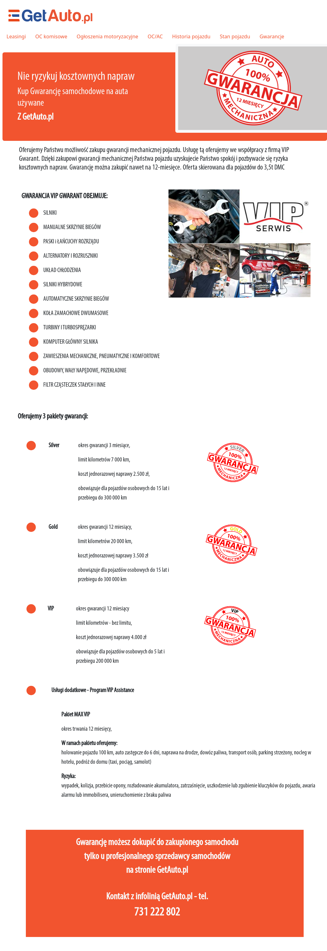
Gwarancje (271, 36)
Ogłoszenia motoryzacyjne (107, 36)
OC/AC (155, 36)
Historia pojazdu (191, 36)
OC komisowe (51, 36)
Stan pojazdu (235, 36)
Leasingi (16, 36)
